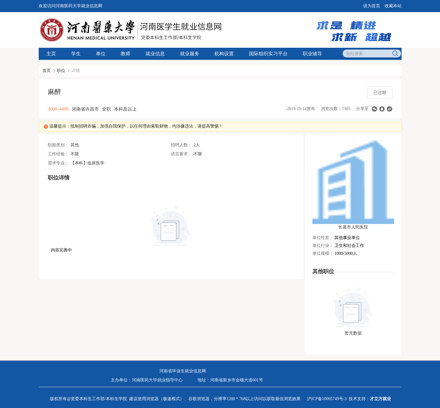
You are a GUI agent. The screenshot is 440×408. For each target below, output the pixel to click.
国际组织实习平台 (268, 53)
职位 (61, 70)
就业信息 (155, 53)
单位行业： (323, 245)
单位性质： (323, 237)
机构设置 (224, 53)
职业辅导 (312, 53)
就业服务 (189, 53)
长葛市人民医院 (353, 227)
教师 (125, 53)
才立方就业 (380, 399)
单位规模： (323, 253)
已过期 (379, 92)
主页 (51, 53)
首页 (46, 70)
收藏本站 (393, 6)
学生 (76, 53)
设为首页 (371, 6)
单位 (101, 53)
